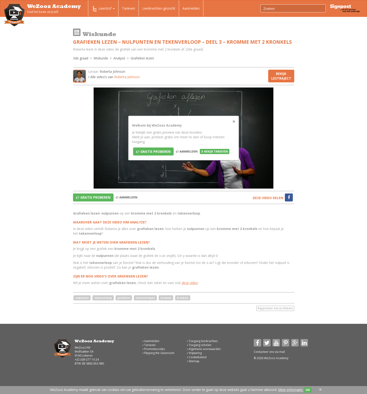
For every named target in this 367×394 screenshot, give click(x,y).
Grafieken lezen (142, 58)
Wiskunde (101, 58)
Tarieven (128, 8)
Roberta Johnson (112, 71)
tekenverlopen (145, 297)
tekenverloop (103, 297)
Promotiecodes (154, 349)
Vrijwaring (194, 353)
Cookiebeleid (196, 357)
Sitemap (193, 361)
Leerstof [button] (103, 9)
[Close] (233, 121)
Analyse (119, 58)
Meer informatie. (290, 389)
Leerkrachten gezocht (158, 8)
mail (282, 352)
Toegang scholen (199, 345)
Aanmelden (191, 8)
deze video (190, 283)
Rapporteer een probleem (275, 308)
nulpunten (82, 297)
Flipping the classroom (158, 353)
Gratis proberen (153, 151)
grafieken (123, 297)
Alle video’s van (114, 77)
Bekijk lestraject (281, 75)
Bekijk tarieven (214, 151)
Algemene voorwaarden (204, 349)
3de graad (80, 58)
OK (308, 390)
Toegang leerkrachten (202, 341)
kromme (166, 297)
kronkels (182, 297)
